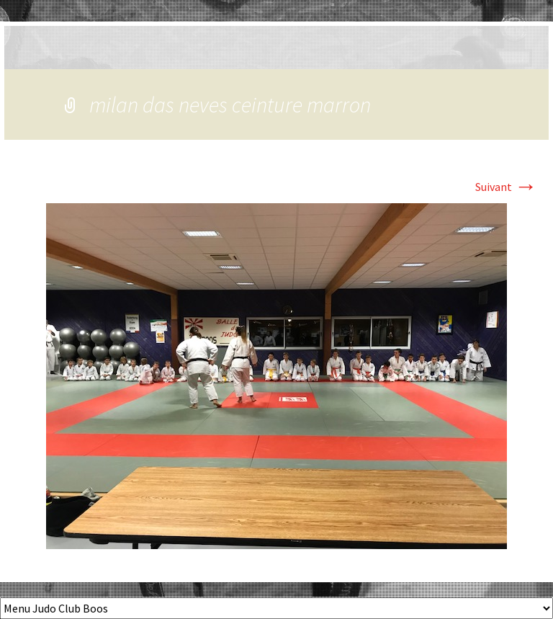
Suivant (506, 186)
